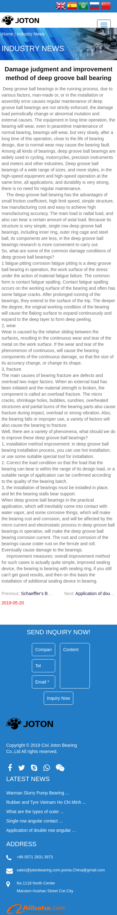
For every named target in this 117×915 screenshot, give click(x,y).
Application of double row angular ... (41, 830)
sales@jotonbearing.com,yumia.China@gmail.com (61, 870)
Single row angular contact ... (34, 820)
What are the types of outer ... (35, 811)
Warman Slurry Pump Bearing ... (37, 792)
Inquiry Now (58, 698)
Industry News (33, 48)
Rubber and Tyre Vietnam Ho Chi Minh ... (46, 802)
